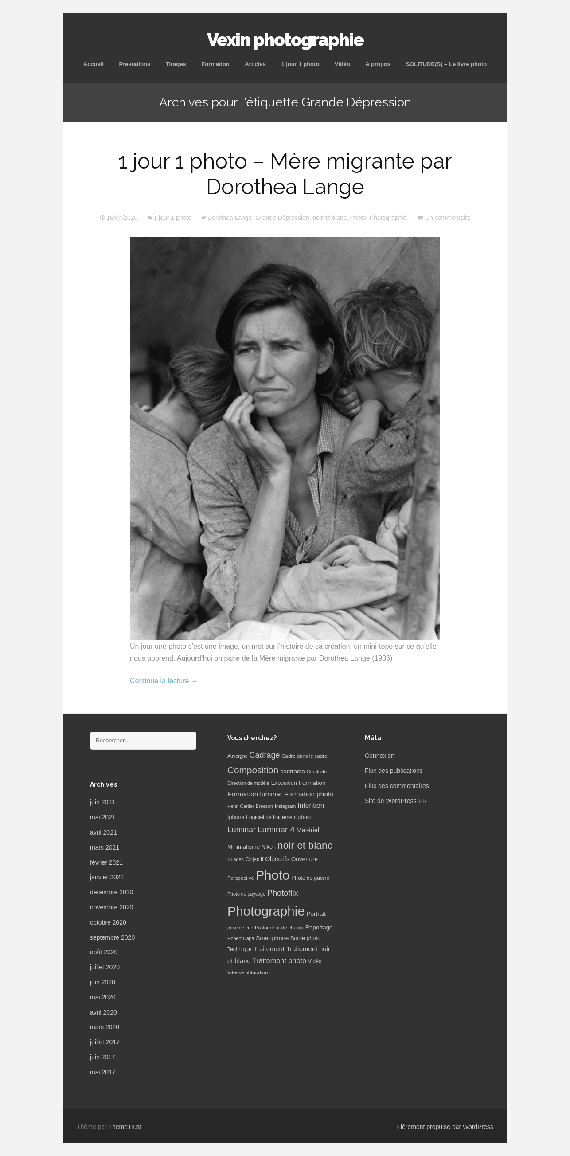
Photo (358, 217)
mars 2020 (104, 1027)
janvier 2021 (107, 877)
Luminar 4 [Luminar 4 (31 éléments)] (276, 829)
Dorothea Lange (229, 217)
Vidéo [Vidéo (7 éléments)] (314, 961)
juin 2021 (102, 802)
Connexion (379, 755)
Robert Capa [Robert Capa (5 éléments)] (240, 938)
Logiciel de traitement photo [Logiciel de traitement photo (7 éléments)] (278, 817)
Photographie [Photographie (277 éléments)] (266, 911)
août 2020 (103, 952)
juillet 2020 (105, 967)
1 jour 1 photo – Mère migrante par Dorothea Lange (285, 174)
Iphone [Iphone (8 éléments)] (235, 817)
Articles (255, 64)
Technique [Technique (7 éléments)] (239, 949)
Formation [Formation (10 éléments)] (312, 783)
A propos (377, 64)
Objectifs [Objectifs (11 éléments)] (277, 858)
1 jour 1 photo (300, 64)
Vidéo (342, 64)
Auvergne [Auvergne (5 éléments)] (237, 756)
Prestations (134, 64)
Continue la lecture (164, 681)
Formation (215, 64)
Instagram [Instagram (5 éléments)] (285, 806)
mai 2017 (103, 1072)
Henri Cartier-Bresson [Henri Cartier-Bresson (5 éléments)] (250, 806)
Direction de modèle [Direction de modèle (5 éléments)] (248, 783)
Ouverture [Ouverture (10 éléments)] (304, 859)
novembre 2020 (111, 907)
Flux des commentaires (397, 785)
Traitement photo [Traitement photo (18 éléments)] (279, 960)
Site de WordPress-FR (396, 800)
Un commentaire (448, 217)
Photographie (388, 217)
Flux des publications (394, 770)
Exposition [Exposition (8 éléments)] (284, 783)
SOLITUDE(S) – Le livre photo (446, 64)
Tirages (176, 64)
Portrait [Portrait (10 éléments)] (316, 913)
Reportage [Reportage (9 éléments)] (318, 927)
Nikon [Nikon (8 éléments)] (269, 847)
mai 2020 (103, 997)
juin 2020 (102, 982)
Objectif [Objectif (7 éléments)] (255, 859)
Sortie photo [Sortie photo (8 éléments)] (305, 938)
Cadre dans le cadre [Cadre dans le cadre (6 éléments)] (304, 756)
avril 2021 (103, 832)
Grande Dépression (282, 217)
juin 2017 (102, 1057)
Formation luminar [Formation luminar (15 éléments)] (254, 794)
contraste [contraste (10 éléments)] (292, 771)
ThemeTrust (124, 1126)
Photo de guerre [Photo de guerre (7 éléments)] (310, 878)
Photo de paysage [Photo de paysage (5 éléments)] (246, 894)
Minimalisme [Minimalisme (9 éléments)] (243, 846)
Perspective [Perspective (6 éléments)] (240, 878)
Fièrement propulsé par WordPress (445, 1126)
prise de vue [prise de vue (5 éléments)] (240, 927)
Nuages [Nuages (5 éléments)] (235, 859)
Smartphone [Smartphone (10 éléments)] (272, 938)
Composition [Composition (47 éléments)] (252, 770)
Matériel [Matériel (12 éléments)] (308, 830)
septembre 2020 (112, 937)
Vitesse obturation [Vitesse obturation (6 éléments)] (247, 972)
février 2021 (106, 862)
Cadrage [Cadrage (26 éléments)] (265, 755)
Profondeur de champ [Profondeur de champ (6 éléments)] (279, 927)
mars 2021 (104, 847)
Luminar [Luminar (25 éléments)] (241, 829)
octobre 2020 (108, 922)
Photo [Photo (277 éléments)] (273, 875)
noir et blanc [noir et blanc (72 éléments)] (304, 845)
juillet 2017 (105, 1042)
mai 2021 (103, 817)
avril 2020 (103, 1012)
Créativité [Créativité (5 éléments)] (317, 771)
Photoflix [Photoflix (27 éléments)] (282, 893)
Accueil (93, 64)
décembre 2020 (111, 892)
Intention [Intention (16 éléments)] (310, 805)
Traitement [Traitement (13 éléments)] (269, 948)
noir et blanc (329, 217)
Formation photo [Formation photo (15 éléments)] (309, 794)
